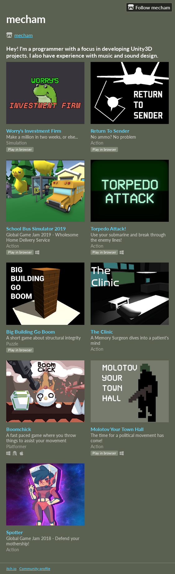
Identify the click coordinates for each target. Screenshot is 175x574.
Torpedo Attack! (108, 228)
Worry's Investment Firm (33, 131)
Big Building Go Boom (30, 331)
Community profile (34, 568)
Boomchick (18, 429)
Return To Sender (110, 131)
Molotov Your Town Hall (117, 429)
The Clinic (102, 331)
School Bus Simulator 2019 (36, 228)
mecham (23, 35)
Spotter (14, 532)
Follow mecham (149, 7)
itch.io (11, 568)
